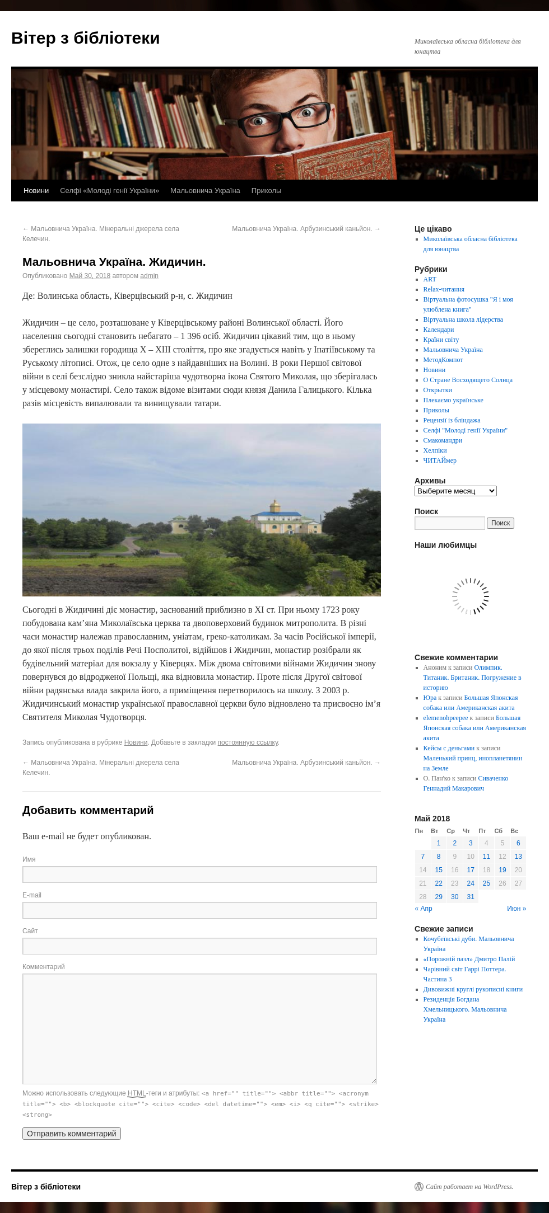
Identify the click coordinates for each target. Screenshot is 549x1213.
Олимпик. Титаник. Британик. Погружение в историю (473, 678)
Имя (28, 859)
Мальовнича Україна (205, 190)
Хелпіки (435, 450)
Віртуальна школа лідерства (464, 319)
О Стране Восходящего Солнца (468, 380)
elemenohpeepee (446, 718)
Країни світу (441, 340)
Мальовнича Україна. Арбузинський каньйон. (306, 229)
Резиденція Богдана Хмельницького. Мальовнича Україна (465, 1009)
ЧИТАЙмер (440, 460)
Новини (36, 190)
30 (454, 897)
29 (439, 897)
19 (502, 870)
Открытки (438, 390)
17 (470, 870)
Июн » (516, 909)
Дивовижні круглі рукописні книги (473, 989)
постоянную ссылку (248, 742)
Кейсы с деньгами (449, 748)
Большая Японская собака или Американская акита (475, 728)
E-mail (31, 895)
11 (486, 857)
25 (486, 883)
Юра (430, 698)
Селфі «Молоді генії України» (109, 190)
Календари (439, 329)
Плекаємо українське (453, 400)
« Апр (423, 909)
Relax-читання (444, 289)
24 (470, 883)
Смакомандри (443, 440)
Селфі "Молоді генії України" (466, 430)
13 (518, 857)
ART (430, 279)
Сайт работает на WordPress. (470, 1187)
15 (439, 870)
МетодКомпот (443, 360)
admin (149, 276)
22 (439, 883)
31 (470, 897)
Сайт (30, 931)
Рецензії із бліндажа (452, 420)
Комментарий (43, 967)
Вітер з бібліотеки (85, 38)
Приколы (267, 190)
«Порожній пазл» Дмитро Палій (469, 959)
